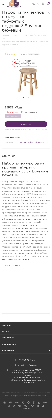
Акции (5, 331)
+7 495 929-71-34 (26, 360)
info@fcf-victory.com (27, 365)
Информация (9, 344)
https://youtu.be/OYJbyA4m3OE (33, 142)
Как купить (8, 350)
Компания (8, 338)
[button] (23, 98)
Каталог (6, 325)
